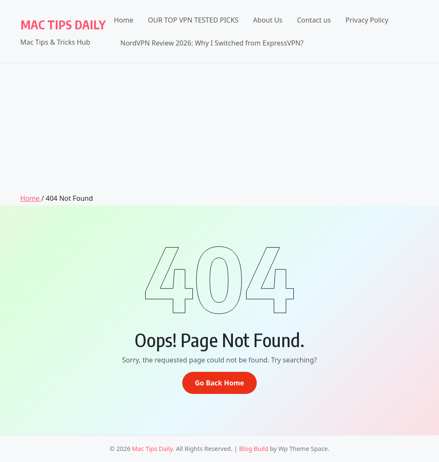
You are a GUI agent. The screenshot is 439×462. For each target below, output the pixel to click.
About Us (267, 20)
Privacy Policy (366, 20)
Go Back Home (219, 383)
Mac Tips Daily (63, 24)
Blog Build (253, 449)
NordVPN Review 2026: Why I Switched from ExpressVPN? (212, 43)
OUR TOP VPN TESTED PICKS (193, 20)
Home (124, 20)
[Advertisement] (219, 129)
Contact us (314, 20)
